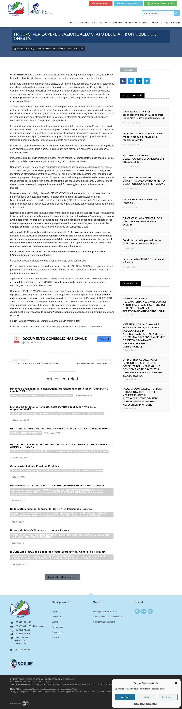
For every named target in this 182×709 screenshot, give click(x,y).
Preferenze (167, 697)
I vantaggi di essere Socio (104, 611)
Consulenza (116, 23)
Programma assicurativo (104, 622)
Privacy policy (139, 704)
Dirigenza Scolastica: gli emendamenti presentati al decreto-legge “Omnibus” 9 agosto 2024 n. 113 (59, 390)
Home (72, 23)
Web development (21, 703)
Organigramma (58, 627)
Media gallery (160, 23)
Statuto (55, 622)
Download (104, 339)
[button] (176, 683)
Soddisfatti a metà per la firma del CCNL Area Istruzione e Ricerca (51, 509)
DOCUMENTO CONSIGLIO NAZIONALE (54, 339)
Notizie (144, 23)
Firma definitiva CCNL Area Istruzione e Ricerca (39, 530)
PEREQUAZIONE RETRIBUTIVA (70, 48)
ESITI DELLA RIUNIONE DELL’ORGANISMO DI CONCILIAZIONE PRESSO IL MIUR (59, 428)
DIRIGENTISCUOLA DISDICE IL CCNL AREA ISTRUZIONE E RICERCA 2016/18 (57, 485)
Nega (146, 697)
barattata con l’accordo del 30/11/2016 (33, 282)
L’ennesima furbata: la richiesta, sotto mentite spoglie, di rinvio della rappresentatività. (53, 408)
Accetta (124, 697)
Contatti (175, 23)
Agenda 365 (131, 23)
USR (103, 23)
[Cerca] (176, 13)
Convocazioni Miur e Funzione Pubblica (34, 466)
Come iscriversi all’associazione (107, 616)
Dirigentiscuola (87, 23)
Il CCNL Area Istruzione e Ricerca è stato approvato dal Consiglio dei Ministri (58, 552)
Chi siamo (56, 616)
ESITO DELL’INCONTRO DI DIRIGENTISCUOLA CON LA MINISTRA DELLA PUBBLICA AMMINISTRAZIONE (61, 445)
